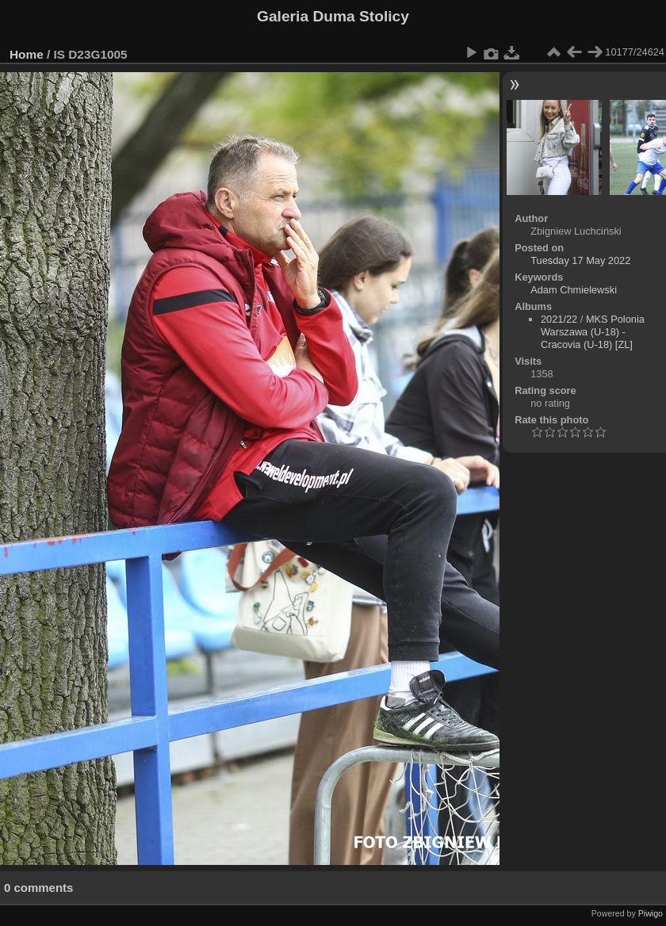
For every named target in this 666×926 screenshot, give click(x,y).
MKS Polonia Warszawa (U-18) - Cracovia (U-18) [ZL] (593, 331)
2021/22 (559, 319)
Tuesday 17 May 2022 (580, 260)
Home (27, 54)
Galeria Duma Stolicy (333, 16)
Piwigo (650, 913)
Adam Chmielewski (573, 290)
